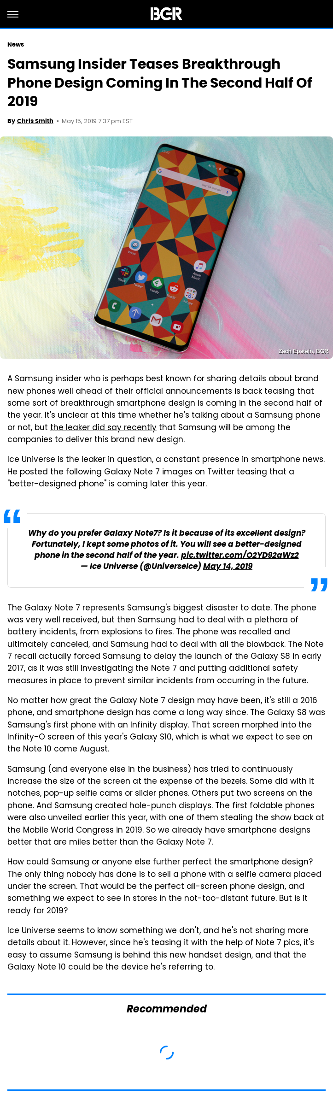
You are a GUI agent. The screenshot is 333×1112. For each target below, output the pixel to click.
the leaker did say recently (103, 428)
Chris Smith (35, 121)
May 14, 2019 (227, 567)
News (15, 44)
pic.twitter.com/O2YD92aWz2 (240, 555)
